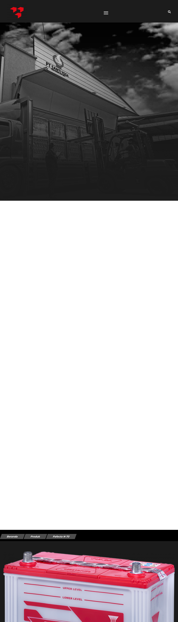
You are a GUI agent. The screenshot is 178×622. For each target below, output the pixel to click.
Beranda (12, 536)
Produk (35, 536)
